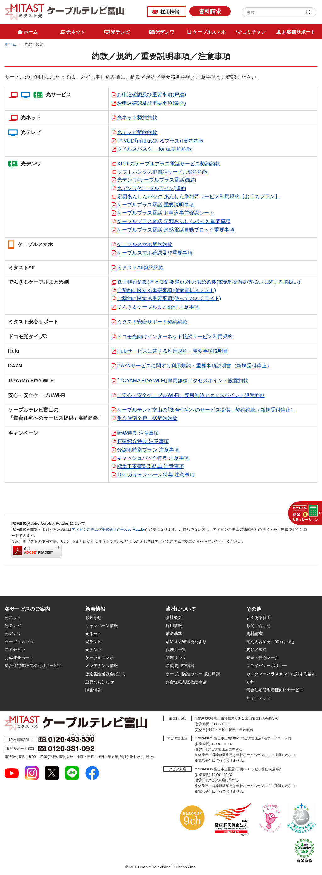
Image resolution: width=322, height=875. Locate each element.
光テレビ (13, 625)
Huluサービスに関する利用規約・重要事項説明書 (172, 351)
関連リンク (176, 657)
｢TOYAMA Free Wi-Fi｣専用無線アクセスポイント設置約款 (182, 380)
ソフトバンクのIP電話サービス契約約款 (162, 172)
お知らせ (93, 617)
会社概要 (174, 617)
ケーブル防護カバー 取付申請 (193, 673)
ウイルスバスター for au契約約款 (154, 149)
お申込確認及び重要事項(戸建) (151, 94)
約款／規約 (256, 649)
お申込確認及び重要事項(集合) (151, 103)
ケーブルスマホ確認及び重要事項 (154, 252)
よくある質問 (258, 617)
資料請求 (210, 11)
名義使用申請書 (180, 665)
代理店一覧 (176, 649)
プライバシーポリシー (266, 665)
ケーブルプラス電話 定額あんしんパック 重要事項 (173, 221)
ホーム (10, 44)
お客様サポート (19, 657)
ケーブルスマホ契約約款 (144, 244)
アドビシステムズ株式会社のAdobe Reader (108, 529)
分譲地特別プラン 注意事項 (148, 449)
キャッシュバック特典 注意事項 (153, 458)
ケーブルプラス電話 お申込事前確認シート (165, 213)
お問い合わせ (258, 625)
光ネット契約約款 (137, 117)
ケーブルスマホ (19, 641)
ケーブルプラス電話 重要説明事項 (155, 204)
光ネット (13, 617)
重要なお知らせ (99, 682)
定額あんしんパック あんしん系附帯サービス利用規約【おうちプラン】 (198, 196)
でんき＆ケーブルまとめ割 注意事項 (158, 307)
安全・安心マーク (262, 657)
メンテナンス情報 (101, 665)
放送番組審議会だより (105, 673)
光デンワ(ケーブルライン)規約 (151, 188)
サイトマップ (258, 698)
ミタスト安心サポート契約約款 (152, 321)
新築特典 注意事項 (137, 433)
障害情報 (93, 689)
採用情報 (169, 11)
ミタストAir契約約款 (140, 267)
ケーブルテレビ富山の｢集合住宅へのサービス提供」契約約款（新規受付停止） (206, 409)
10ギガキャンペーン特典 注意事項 (155, 474)
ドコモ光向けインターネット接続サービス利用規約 (175, 336)
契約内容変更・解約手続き (270, 641)
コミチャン (15, 649)
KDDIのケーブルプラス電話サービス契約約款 (168, 163)
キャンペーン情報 (101, 625)
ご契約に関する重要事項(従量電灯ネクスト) (166, 290)
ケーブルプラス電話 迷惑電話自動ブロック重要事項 (175, 230)
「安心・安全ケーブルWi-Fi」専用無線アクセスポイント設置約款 (190, 395)
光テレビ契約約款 (137, 132)
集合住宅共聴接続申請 (186, 682)
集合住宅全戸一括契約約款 (147, 418)
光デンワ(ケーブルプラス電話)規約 (156, 179)
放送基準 (174, 633)
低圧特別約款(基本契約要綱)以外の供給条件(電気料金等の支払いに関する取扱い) (208, 282)
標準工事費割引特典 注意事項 (150, 466)
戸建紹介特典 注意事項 (143, 441)
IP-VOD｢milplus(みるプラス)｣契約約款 (160, 140)
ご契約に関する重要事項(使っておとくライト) (169, 298)
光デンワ (13, 633)
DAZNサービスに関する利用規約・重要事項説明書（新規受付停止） (194, 365)
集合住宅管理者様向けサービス (33, 665)
